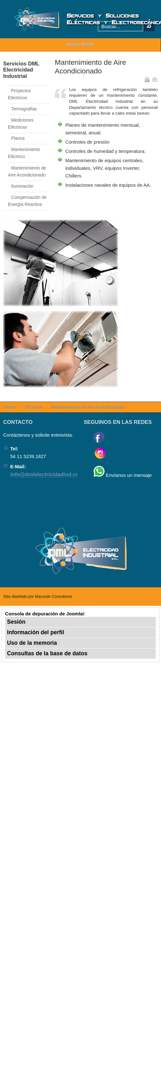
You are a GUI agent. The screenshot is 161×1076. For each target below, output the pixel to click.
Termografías (24, 109)
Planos (18, 138)
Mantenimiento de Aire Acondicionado (27, 171)
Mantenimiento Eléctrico (24, 153)
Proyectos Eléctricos (19, 94)
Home (10, 407)
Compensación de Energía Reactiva (27, 201)
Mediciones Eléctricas (20, 124)
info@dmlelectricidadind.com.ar (50, 474)
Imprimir (146, 79)
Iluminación (22, 186)
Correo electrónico (154, 79)
